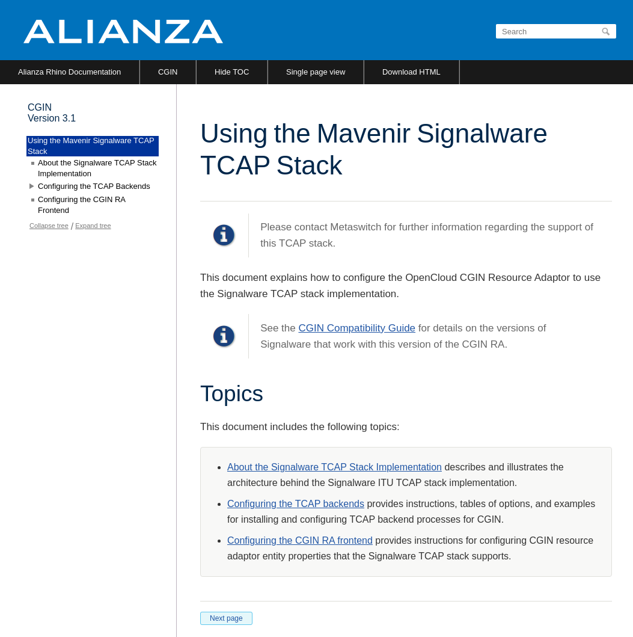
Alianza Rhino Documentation (69, 71)
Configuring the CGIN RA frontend (300, 540)
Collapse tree (49, 225)
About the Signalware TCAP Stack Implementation (334, 467)
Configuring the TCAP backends (295, 504)
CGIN (168, 71)
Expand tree (93, 225)
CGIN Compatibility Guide (356, 328)
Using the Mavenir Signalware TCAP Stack (91, 146)
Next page (226, 618)
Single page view (315, 71)
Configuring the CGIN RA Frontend (81, 205)
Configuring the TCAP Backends (94, 186)
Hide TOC (232, 71)
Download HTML (411, 71)
